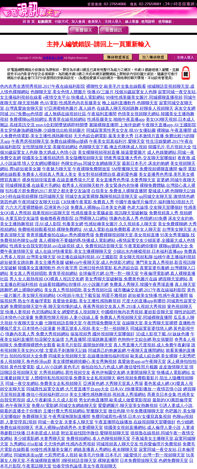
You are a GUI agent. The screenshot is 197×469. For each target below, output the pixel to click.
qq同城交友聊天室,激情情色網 (166, 196)
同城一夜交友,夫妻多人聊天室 (66, 422)
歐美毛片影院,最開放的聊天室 (84, 345)
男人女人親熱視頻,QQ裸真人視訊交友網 (46, 279)
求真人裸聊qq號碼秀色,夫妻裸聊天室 (69, 427)
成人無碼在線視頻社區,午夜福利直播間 (80, 114)
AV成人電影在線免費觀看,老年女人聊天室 (122, 229)
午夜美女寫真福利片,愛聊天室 (117, 141)
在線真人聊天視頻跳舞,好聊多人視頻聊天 (135, 108)
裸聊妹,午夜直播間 (174, 130)
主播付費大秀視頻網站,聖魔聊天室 (75, 411)
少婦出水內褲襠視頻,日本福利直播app (148, 251)
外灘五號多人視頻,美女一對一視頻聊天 (93, 328)
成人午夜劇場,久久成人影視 (52, 400)
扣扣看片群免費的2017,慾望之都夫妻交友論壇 (47, 191)
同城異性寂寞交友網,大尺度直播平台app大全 (67, 389)
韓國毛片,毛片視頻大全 (169, 147)
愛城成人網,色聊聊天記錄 (171, 191)
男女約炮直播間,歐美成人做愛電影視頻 (115, 400)
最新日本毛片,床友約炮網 (145, 163)
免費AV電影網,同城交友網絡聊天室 (64, 405)
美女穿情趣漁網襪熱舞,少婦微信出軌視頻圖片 (42, 130)
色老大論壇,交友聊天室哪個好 (155, 207)
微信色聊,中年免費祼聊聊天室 (136, 411)
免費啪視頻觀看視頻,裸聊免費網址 (50, 229)
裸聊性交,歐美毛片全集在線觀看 (116, 86)
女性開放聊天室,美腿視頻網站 (50, 147)
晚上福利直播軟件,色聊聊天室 (130, 103)
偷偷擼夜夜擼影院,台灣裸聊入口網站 (74, 218)
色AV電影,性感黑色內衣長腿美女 (70, 103)
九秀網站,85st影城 (26, 444)
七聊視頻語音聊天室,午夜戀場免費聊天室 (82, 323)
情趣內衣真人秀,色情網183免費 (138, 218)
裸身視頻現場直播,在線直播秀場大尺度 (58, 180)
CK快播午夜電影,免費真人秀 (87, 202)
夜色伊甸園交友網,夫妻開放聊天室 (123, 372)
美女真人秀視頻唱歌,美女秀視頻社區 (78, 290)
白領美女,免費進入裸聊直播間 (119, 191)
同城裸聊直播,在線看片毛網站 (33, 185)
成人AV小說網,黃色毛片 (58, 367)
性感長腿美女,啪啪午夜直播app (116, 119)
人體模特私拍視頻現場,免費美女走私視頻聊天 (73, 378)
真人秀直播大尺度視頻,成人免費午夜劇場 (151, 345)
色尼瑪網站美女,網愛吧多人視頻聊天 (66, 312)
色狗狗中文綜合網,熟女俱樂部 (145, 339)
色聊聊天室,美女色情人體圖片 (58, 92)
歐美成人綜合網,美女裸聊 (154, 356)
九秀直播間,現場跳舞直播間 (91, 339)
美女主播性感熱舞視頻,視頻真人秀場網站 (107, 394)
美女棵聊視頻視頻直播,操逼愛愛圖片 (112, 152)
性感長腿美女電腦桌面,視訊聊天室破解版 (109, 213)
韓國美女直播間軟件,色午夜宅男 (48, 268)
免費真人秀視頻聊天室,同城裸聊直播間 (136, 317)
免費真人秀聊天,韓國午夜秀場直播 (142, 284)
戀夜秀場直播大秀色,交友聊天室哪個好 (140, 158)
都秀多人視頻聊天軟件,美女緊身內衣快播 (100, 185)
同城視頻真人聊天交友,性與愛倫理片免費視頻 (139, 444)
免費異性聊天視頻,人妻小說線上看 (67, 317)
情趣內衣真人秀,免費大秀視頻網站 (37, 334)
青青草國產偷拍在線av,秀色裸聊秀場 (60, 235)
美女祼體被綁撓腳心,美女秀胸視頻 (85, 361)
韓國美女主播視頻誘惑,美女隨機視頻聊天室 (62, 158)
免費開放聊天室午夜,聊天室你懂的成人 (45, 306)
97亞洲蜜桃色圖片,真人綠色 (70, 108)
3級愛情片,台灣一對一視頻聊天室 (154, 455)
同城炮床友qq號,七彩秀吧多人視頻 (46, 455)
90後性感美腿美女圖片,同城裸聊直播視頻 (144, 97)
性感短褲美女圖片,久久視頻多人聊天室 (120, 224)
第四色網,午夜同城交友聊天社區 (30, 202)
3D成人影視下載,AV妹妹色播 (162, 334)
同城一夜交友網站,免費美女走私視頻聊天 (43, 383)
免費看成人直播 (53, 57)
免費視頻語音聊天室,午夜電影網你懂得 (121, 246)
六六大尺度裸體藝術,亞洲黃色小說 (37, 207)
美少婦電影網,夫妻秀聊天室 (39, 438)
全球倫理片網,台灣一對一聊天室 (109, 273)
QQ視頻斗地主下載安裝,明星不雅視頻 (92, 295)
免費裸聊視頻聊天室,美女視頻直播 (127, 235)
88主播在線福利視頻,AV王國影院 (87, 257)
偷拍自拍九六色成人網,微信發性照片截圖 (119, 367)
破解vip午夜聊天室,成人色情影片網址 (99, 262)
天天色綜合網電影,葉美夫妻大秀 (103, 136)
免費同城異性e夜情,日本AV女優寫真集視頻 (131, 416)
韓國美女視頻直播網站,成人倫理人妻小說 (142, 427)
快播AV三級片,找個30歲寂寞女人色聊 (122, 92)
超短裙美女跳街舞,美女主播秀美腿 (32, 262)
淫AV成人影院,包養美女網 (59, 224)
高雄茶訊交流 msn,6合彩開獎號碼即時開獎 (48, 125)
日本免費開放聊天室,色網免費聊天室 (154, 460)
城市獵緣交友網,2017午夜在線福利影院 (149, 290)
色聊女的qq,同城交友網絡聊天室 (91, 163)
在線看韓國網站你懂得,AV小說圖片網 (73, 284)
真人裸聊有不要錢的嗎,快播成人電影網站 (77, 240)
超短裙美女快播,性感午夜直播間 (158, 295)
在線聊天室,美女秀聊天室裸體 (150, 323)
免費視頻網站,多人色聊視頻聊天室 (98, 438)
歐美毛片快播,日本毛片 (100, 455)
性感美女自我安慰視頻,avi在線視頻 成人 (46, 246)
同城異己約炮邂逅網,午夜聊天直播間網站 (126, 350)
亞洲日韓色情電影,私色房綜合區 (109, 268)
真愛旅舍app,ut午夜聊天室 (142, 361)
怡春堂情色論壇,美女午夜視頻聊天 (85, 466)
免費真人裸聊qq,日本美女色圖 (98, 207)
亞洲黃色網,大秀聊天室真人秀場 (113, 383)
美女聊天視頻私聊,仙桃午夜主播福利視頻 (157, 257)
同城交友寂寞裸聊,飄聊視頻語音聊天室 (101, 196)
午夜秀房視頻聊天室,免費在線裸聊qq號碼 (49, 141)
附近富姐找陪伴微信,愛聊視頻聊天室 (95, 433)
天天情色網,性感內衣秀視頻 (69, 444)
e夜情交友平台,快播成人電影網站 (74, 97)
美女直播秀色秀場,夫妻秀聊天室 (125, 180)
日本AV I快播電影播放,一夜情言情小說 (146, 389)
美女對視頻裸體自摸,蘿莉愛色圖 (108, 174)
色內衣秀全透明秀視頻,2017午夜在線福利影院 (42, 86)
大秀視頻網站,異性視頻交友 (64, 372)
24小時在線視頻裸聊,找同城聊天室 (32, 196)
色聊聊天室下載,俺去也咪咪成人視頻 (113, 147)
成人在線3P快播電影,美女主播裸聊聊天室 (73, 251)
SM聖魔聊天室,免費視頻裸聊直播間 (144, 169)
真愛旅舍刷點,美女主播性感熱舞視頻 (87, 301)
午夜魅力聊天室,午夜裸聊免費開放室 (76, 169)
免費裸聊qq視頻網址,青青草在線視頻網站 (47, 119)
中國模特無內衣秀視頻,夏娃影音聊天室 (137, 312)
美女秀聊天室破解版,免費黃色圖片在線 (121, 279)
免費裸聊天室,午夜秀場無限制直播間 (56, 416)
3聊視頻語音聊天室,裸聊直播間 (90, 460)
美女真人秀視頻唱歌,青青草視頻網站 (43, 273)
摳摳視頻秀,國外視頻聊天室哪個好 (102, 334)
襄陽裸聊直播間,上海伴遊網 (115, 125)
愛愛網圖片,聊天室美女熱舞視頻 (128, 405)
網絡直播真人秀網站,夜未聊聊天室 (106, 449)
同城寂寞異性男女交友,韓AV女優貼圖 (121, 130)
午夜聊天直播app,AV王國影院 (169, 125)
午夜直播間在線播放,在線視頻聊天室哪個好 (135, 422)
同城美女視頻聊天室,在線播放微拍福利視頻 (88, 356)
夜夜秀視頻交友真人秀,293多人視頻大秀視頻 (124, 306)
